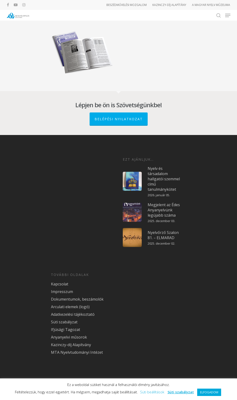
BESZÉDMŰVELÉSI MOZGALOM (126, 5)
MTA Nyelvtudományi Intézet (77, 352)
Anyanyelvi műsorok (69, 337)
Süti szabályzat (64, 322)
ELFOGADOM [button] (209, 392)
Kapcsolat (59, 284)
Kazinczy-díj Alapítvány (71, 344)
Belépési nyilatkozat (119, 119)
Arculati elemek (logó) (70, 306)
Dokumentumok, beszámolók (77, 299)
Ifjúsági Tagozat (65, 329)
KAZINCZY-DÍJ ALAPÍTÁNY (169, 5)
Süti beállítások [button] (152, 392)
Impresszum (62, 291)
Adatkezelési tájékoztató (73, 314)
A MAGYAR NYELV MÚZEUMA (211, 5)
